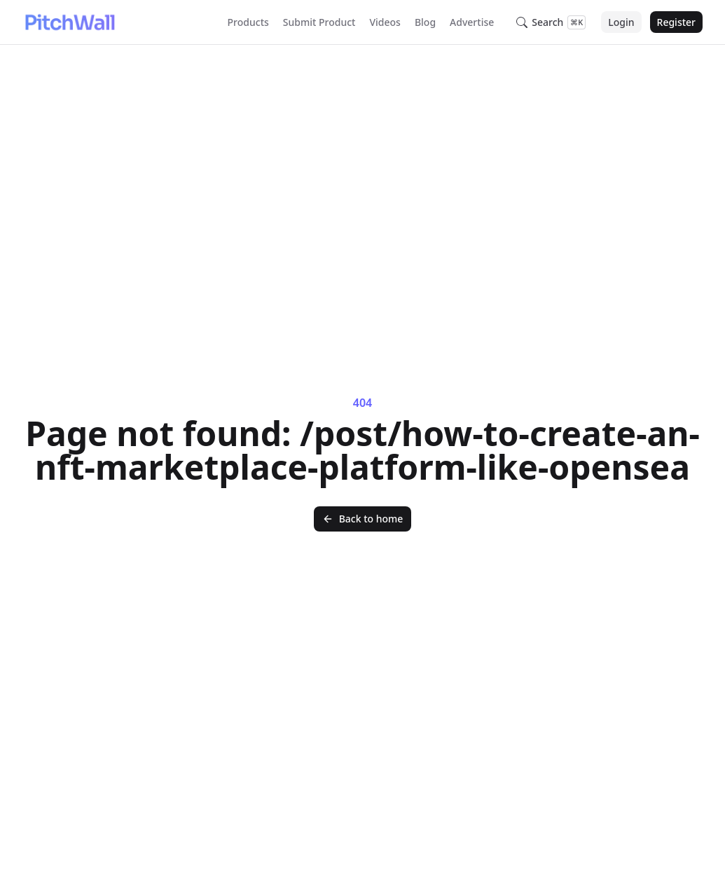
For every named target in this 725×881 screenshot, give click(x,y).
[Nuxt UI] (69, 22)
